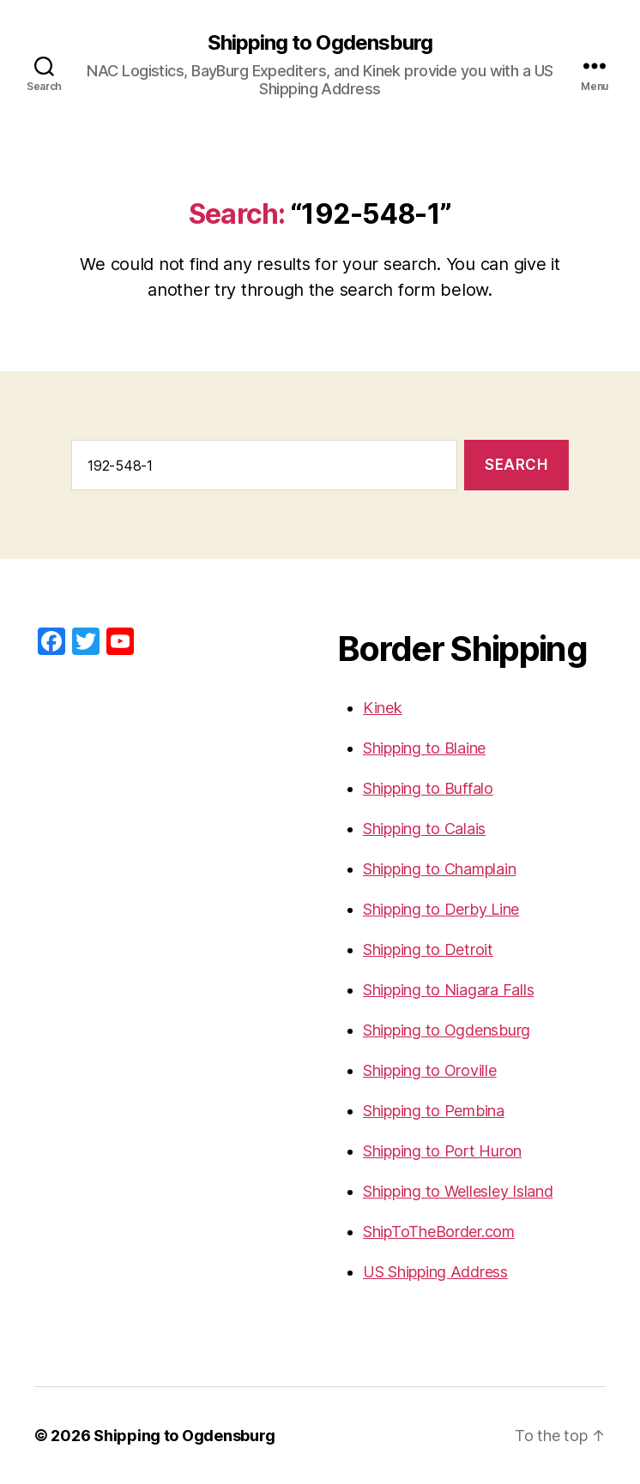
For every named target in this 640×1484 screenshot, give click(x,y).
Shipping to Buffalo (428, 788)
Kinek (382, 708)
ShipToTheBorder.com (439, 1232)
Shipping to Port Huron (442, 1151)
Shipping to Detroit (428, 949)
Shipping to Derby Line (441, 909)
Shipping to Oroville (430, 1070)
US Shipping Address (435, 1272)
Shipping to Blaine (424, 748)
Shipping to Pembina (433, 1111)
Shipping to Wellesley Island (457, 1191)
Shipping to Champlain (439, 869)
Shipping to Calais (424, 829)
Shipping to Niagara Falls (448, 990)
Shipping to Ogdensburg (320, 43)
